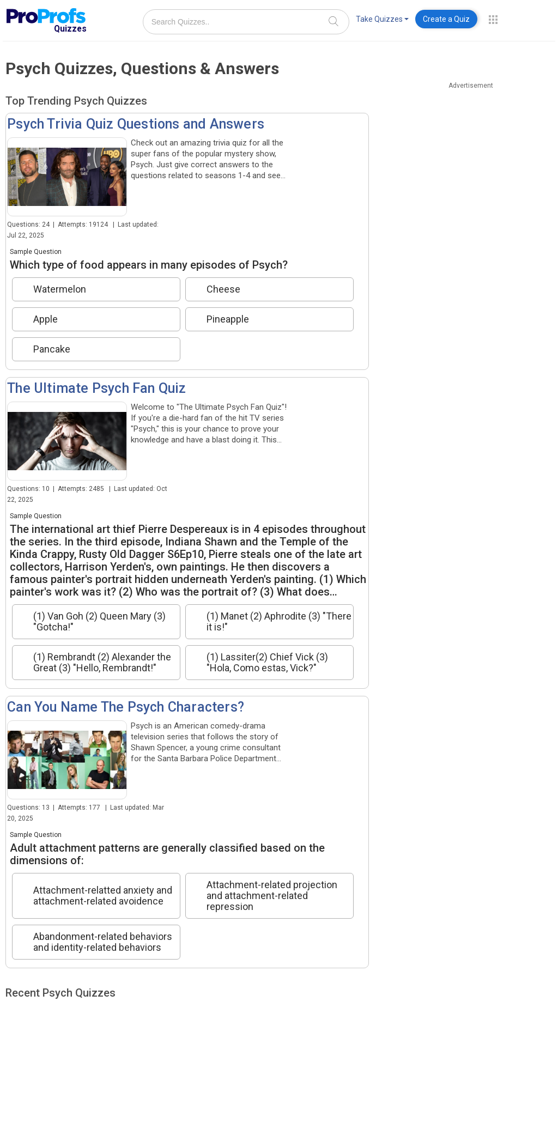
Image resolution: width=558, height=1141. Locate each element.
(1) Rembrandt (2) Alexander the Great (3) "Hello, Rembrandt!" (102, 662)
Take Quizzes (382, 19)
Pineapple (228, 319)
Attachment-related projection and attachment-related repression (272, 895)
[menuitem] (382, 21)
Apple (45, 319)
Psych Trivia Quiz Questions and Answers (135, 124)
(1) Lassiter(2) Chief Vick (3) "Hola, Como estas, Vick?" (267, 662)
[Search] (333, 21)
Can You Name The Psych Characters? (125, 707)
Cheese (223, 289)
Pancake (51, 349)
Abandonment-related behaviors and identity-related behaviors (102, 942)
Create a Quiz (446, 19)
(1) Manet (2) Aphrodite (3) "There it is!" (279, 622)
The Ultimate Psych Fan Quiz (96, 388)
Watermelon (59, 289)
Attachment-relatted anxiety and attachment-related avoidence (102, 895)
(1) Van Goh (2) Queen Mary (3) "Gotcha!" (99, 622)
